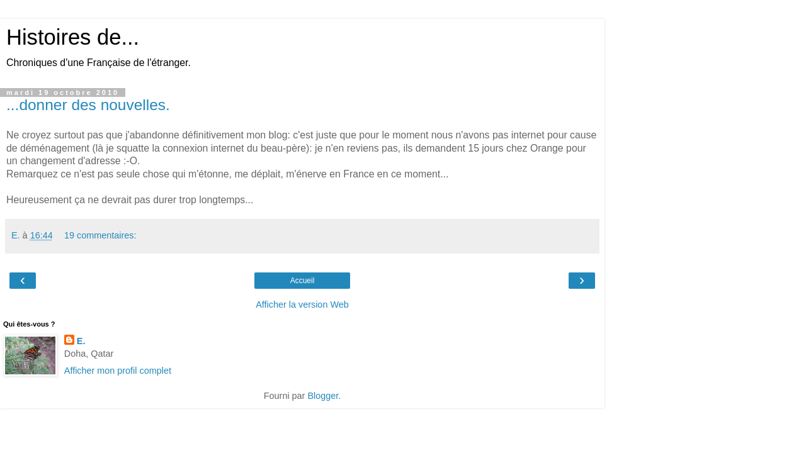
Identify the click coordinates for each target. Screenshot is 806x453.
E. (81, 341)
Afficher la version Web (302, 304)
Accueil (302, 280)
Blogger (322, 396)
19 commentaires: (100, 235)
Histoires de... (72, 37)
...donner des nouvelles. (88, 104)
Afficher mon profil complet (117, 371)
